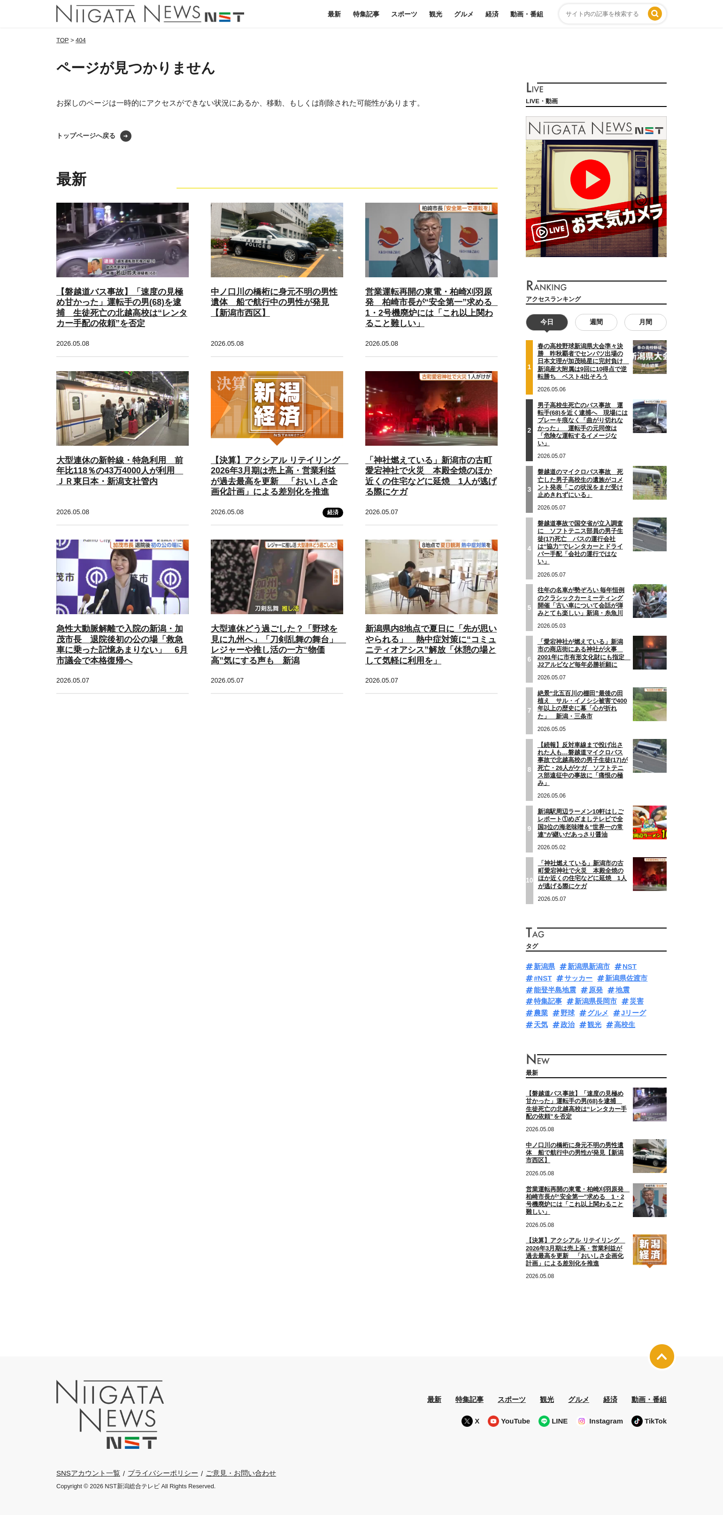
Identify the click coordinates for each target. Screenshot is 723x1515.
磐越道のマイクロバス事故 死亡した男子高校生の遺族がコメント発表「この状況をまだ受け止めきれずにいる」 (580, 483)
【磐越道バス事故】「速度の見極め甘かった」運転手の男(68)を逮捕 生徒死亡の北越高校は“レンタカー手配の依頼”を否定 (576, 1105)
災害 (637, 1001)
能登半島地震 (555, 989)
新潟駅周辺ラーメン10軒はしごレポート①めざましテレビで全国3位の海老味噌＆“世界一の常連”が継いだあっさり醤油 (580, 823)
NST (630, 966)
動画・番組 (526, 14)
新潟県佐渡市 (626, 978)
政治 (568, 1024)
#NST (543, 978)
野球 (568, 1013)
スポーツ (404, 14)
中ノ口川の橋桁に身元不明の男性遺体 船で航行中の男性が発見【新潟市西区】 (274, 302)
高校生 (624, 1024)
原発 (596, 989)
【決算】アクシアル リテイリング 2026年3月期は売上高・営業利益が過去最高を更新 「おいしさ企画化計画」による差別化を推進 (575, 1252)
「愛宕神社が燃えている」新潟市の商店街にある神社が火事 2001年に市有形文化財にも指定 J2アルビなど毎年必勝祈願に (584, 653)
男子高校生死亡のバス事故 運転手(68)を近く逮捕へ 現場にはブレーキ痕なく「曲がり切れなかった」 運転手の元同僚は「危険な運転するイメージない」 (583, 424)
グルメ (464, 14)
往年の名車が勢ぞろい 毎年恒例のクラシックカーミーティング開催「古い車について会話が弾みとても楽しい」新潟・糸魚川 (581, 601)
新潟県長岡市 (596, 1001)
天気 (541, 1024)
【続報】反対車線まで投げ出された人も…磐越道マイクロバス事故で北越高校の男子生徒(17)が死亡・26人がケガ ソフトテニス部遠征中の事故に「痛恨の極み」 (583, 763)
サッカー (578, 978)
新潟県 (544, 966)
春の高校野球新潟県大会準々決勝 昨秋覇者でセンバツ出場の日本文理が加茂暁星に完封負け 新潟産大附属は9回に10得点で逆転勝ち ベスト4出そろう (583, 361)
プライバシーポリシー (163, 1473)
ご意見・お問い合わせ (241, 1473)
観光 (435, 14)
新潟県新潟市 (589, 966)
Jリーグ (633, 1013)
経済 (492, 14)
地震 (622, 989)
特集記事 (366, 14)
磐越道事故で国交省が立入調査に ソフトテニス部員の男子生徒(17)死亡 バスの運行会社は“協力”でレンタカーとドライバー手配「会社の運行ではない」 (580, 542)
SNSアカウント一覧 (88, 1473)
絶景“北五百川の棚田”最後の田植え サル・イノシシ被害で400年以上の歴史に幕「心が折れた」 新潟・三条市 (582, 705)
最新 (334, 14)
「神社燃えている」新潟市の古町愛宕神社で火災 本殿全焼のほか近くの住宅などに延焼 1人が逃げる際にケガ (582, 874)
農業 (541, 1013)
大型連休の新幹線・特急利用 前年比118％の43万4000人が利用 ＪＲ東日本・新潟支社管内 (119, 471)
